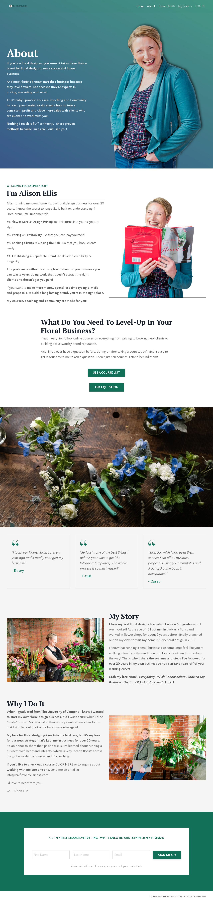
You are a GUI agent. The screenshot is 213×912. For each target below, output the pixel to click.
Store (140, 6)
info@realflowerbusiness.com (27, 784)
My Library (185, 6)
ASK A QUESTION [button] (106, 395)
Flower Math (166, 6)
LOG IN (200, 6)
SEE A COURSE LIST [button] (106, 380)
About (151, 6)
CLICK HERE (65, 773)
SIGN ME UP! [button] (167, 864)
